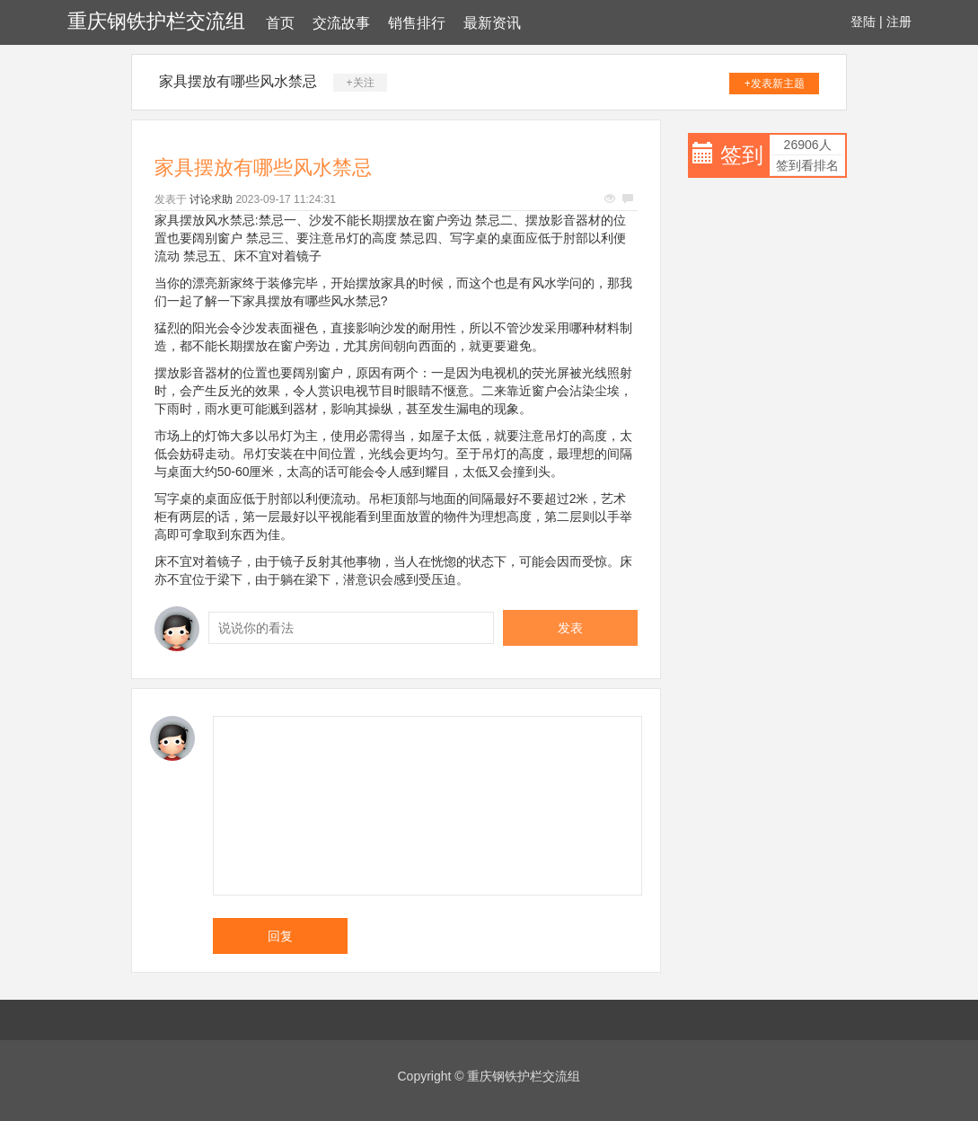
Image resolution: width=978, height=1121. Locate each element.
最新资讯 (492, 23)
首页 (280, 23)
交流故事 (341, 23)
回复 (280, 936)
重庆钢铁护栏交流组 (156, 21)
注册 (899, 21)
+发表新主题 (775, 83)
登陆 (863, 21)
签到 (741, 155)
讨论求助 (211, 199)
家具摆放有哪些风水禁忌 (238, 81)
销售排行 (416, 23)
